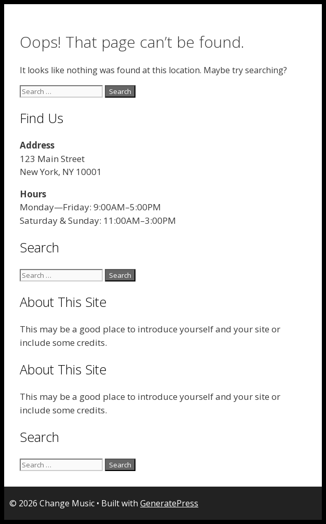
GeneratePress (169, 503)
